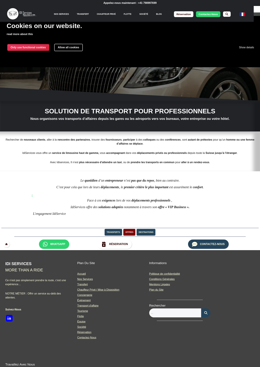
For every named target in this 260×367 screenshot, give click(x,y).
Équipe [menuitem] (74, 321)
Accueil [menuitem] (74, 274)
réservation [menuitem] (186, 14)
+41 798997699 (147, 2)
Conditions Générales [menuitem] (148, 279)
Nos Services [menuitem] (63, 14)
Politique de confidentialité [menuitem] (150, 274)
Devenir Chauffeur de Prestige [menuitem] (218, 279)
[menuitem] (232, 14)
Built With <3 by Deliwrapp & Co (146, 359)
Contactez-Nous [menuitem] (79, 337)
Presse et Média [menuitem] (210, 289)
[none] (63, 14)
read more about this (20, 34)
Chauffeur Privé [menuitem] (108, 14)
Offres (129, 232)
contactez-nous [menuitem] (212, 14)
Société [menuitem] (145, 14)
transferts (113, 232)
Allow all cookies (68, 47)
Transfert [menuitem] (85, 14)
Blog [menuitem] (161, 14)
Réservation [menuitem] (77, 332)
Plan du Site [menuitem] (142, 289)
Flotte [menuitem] (130, 14)
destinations (146, 232)
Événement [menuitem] (77, 300)
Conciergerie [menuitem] (77, 295)
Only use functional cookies (28, 47)
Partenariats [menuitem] (207, 284)
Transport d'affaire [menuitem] (81, 305)
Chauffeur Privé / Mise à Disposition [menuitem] (91, 289)
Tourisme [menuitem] (75, 311)
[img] (23, 14)
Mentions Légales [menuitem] (145, 284)
